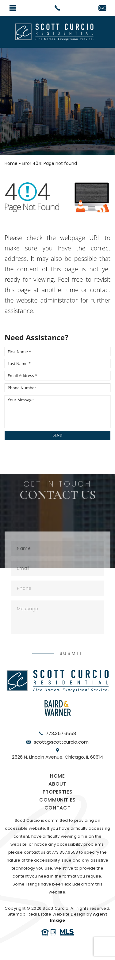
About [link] (57, 783)
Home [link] (57, 775)
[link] (57, 8)
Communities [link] (57, 799)
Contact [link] (57, 807)
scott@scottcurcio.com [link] (61, 742)
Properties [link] (57, 791)
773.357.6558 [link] (61, 733)
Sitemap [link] (16, 914)
